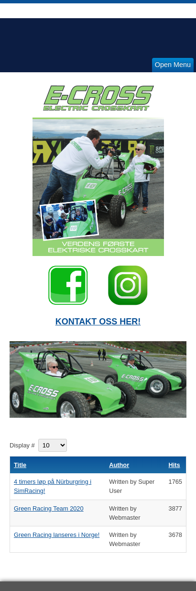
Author (119, 464)
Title (20, 464)
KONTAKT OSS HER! (98, 321)
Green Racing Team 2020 (49, 508)
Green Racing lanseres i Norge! (56, 534)
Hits (174, 464)
